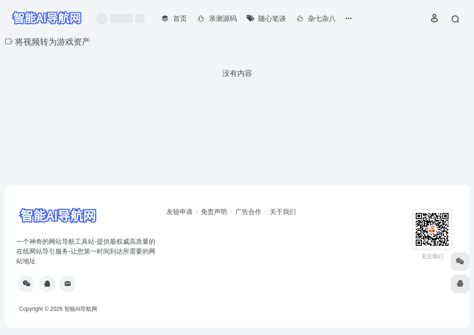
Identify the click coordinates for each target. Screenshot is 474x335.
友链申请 (180, 211)
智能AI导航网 (80, 309)
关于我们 (283, 211)
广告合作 (248, 211)
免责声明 (214, 211)
